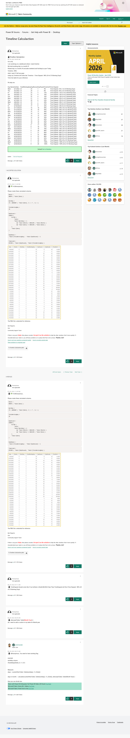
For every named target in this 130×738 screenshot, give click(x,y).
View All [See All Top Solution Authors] (91, 140)
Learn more (9, 9)
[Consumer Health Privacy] (29, 732)
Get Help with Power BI (40, 32)
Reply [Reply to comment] (77, 363)
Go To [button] (120, 18)
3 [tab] (104, 86)
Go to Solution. (47, 149)
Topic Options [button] (76, 43)
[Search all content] (102, 22)
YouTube (48, 687)
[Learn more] (93, 82)
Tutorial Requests (17, 156)
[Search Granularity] (73, 22)
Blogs (67, 14)
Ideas (51, 14)
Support (82, 14)
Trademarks (120, 726)
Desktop (56, 32)
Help (114, 18)
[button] (65, 43)
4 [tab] (105, 86)
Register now (122, 26)
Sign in (108, 18)
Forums (36, 14)
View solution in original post (16, 344)
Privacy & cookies (101, 726)
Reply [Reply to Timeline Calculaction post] (77, 160)
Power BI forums (13, 32)
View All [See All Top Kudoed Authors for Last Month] (91, 178)
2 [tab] (103, 86)
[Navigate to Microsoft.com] (11, 14)
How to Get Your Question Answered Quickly (101, 100)
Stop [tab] (107, 86)
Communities (59, 14)
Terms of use (111, 726)
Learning (74, 14)
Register (101, 18)
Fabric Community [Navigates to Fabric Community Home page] (25, 14)
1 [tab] (102, 86)
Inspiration (43, 14)
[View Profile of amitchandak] (19, 648)
